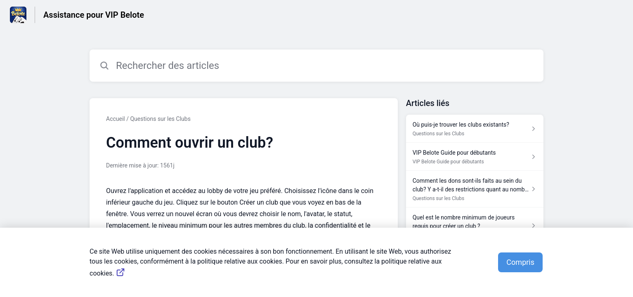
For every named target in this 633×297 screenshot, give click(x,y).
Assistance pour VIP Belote (93, 15)
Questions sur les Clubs (160, 119)
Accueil (115, 119)
